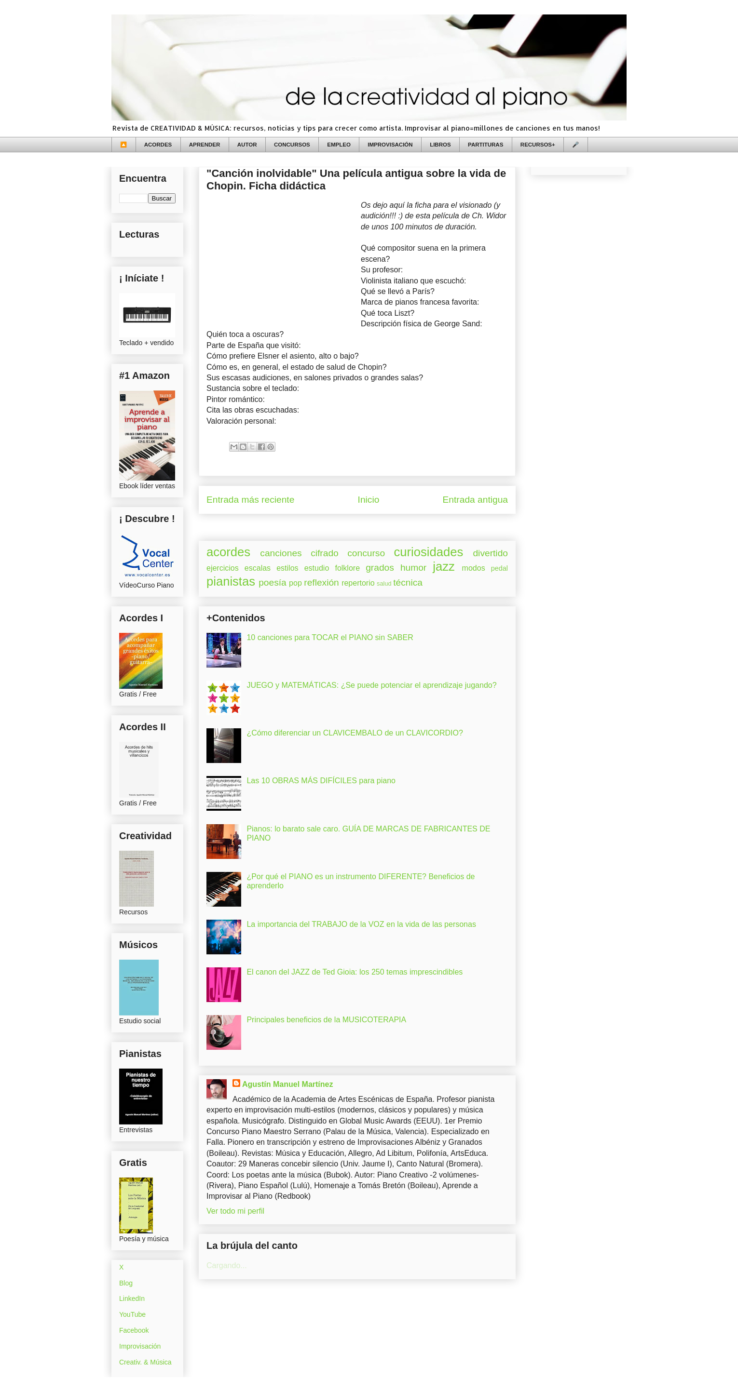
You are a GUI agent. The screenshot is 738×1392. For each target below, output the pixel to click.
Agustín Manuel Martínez (287, 1084)
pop (295, 583)
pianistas (230, 581)
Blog (126, 1283)
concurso (366, 553)
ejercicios (222, 568)
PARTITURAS (485, 144)
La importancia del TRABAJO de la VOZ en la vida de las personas (361, 924)
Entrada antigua (475, 500)
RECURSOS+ (537, 144)
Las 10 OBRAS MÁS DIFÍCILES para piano (321, 780)
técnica (408, 582)
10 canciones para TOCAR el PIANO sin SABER (329, 637)
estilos (287, 568)
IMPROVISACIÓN (390, 144)
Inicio (369, 500)
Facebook (134, 1330)
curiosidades (429, 552)
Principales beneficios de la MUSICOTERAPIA (326, 1020)
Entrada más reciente (250, 500)
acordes (228, 552)
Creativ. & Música (145, 1362)
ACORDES (158, 144)
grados (380, 567)
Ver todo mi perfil (235, 1211)
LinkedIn (132, 1298)
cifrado (325, 553)
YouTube (132, 1314)
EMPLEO (339, 144)
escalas (258, 568)
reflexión (321, 582)
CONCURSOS (292, 144)
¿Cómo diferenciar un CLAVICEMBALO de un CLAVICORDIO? (354, 733)
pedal (499, 568)
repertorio (358, 583)
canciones (280, 553)
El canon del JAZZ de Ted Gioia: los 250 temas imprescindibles (354, 972)
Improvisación (140, 1346)
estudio (316, 568)
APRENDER (204, 144)
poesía (273, 582)
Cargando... (226, 1265)
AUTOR (247, 144)
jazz (444, 566)
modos (473, 568)
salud (384, 583)
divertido (490, 553)
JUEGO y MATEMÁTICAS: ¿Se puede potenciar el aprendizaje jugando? (371, 685)
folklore (347, 568)
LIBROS (440, 144)
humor (413, 567)
